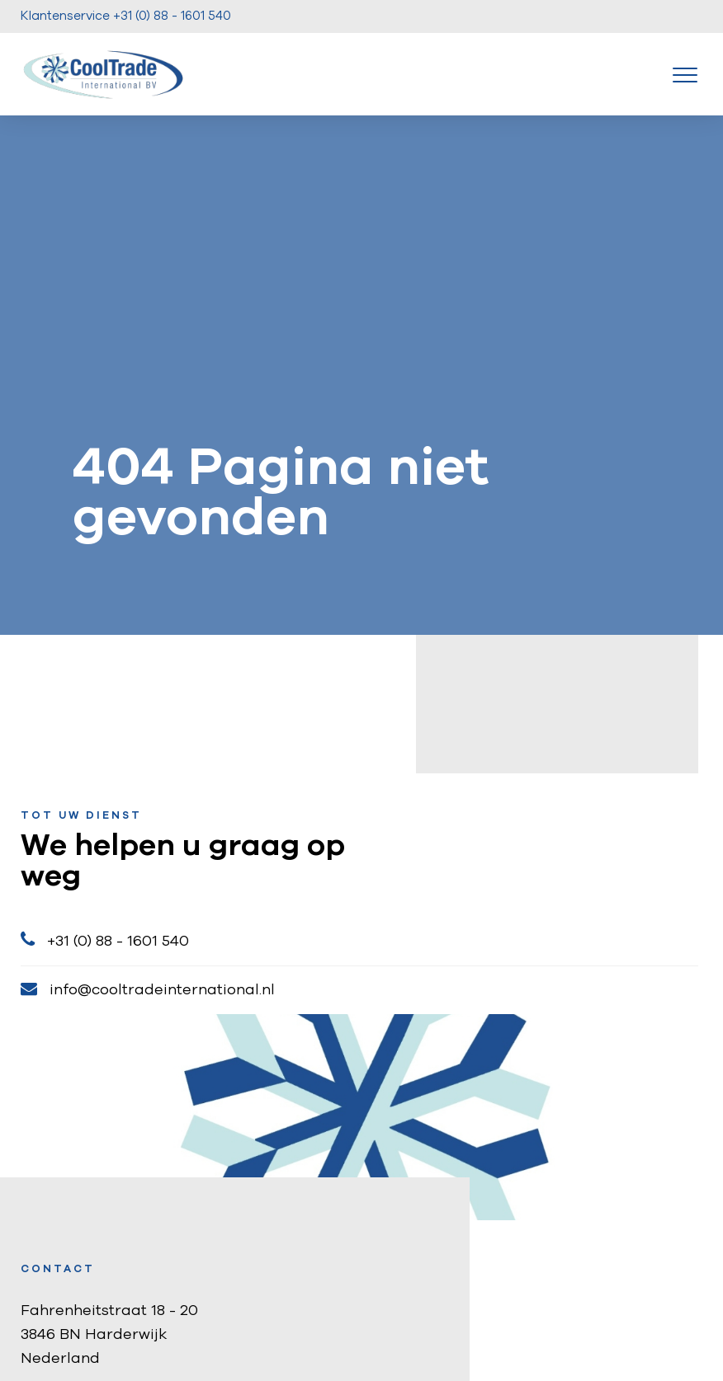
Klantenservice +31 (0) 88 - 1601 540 (126, 16)
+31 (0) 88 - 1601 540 (105, 939)
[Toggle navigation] (685, 74)
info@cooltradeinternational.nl (148, 989)
